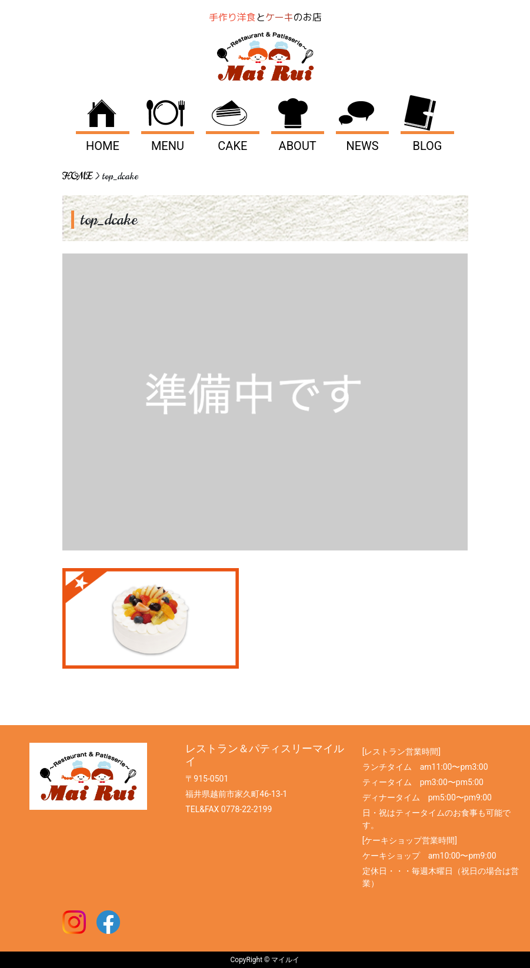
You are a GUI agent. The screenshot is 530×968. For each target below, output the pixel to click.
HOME (102, 146)
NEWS (362, 146)
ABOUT (297, 146)
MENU (167, 146)
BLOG (427, 146)
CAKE (232, 146)
